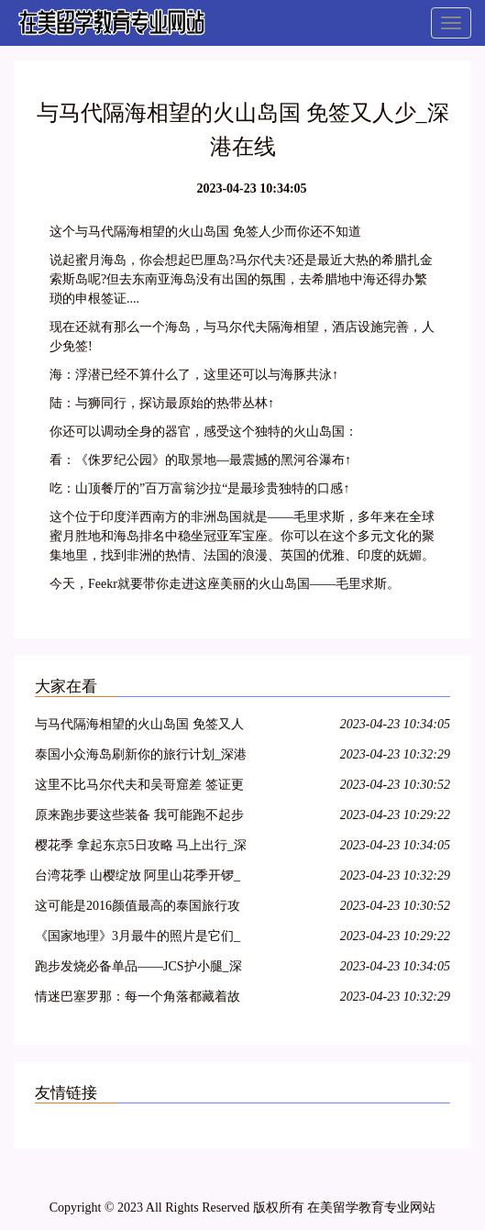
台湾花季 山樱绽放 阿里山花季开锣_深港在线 (137, 878)
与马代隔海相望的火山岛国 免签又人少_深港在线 (139, 727)
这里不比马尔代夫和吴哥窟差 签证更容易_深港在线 (139, 787)
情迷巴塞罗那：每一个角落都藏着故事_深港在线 (137, 999)
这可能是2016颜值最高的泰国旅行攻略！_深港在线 (137, 908)
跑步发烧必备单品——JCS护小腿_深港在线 (138, 969)
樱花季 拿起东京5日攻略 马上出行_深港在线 (141, 848)
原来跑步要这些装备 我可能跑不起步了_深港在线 (139, 817)
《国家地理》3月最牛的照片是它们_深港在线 (137, 938)
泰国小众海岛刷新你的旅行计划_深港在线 (141, 757)
